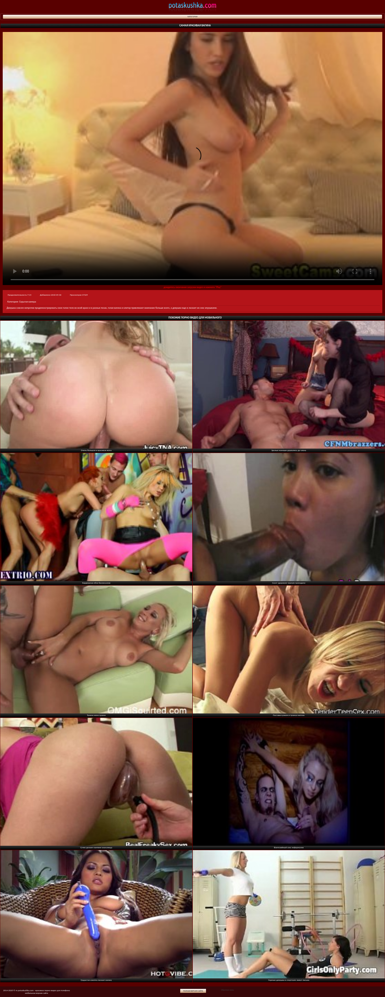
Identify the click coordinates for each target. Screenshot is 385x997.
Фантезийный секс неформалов (288, 847)
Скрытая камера (27, 301)
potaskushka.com (192, 7)
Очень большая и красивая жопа (96, 450)
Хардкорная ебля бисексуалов (96, 582)
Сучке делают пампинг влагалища (96, 847)
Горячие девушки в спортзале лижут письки (288, 980)
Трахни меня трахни (96, 715)
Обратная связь (227, 990)
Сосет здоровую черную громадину (288, 582)
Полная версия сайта (193, 991)
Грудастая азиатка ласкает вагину (96, 980)
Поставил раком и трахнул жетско (289, 715)
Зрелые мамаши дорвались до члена (288, 450)
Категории (193, 16)
